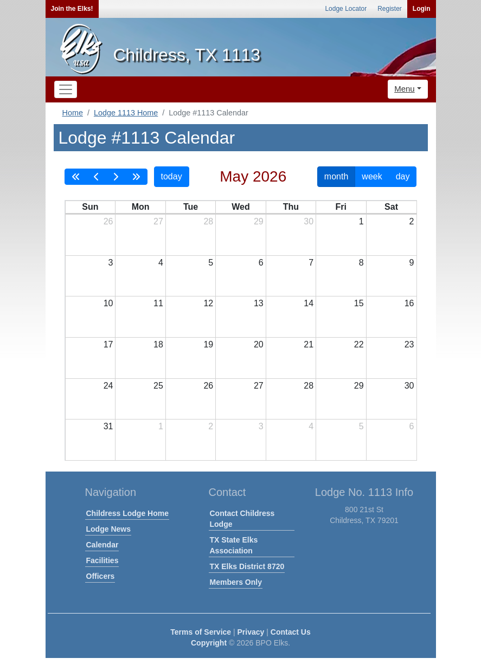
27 (158, 221)
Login (422, 8)
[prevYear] (76, 177)
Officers (100, 576)
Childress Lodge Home (127, 513)
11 (158, 303)
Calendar (102, 544)
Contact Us (291, 632)
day (403, 176)
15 (359, 303)
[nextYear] (136, 177)
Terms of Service (200, 632)
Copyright (209, 642)
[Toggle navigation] (65, 89)
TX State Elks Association (234, 545)
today (171, 176)
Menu (404, 88)
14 (308, 303)
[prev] (96, 177)
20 (259, 344)
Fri (341, 206)
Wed (240, 206)
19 (208, 344)
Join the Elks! (72, 8)
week (372, 176)
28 (208, 221)
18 (158, 344)
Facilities (102, 560)
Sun (90, 206)
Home (72, 112)
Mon (141, 206)
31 (108, 426)
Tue (190, 206)
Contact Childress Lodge (242, 518)
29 (259, 221)
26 (108, 221)
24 (108, 385)
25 (158, 385)
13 (259, 303)
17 (108, 344)
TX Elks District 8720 (247, 566)
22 (359, 344)
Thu (291, 206)
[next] (115, 177)
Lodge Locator (346, 8)
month (336, 176)
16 (409, 303)
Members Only (236, 582)
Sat (391, 206)
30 (308, 221)
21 (308, 344)
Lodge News (108, 529)
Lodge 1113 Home (126, 112)
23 (409, 344)
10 (108, 303)
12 (208, 303)
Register (389, 8)
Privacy (251, 632)
